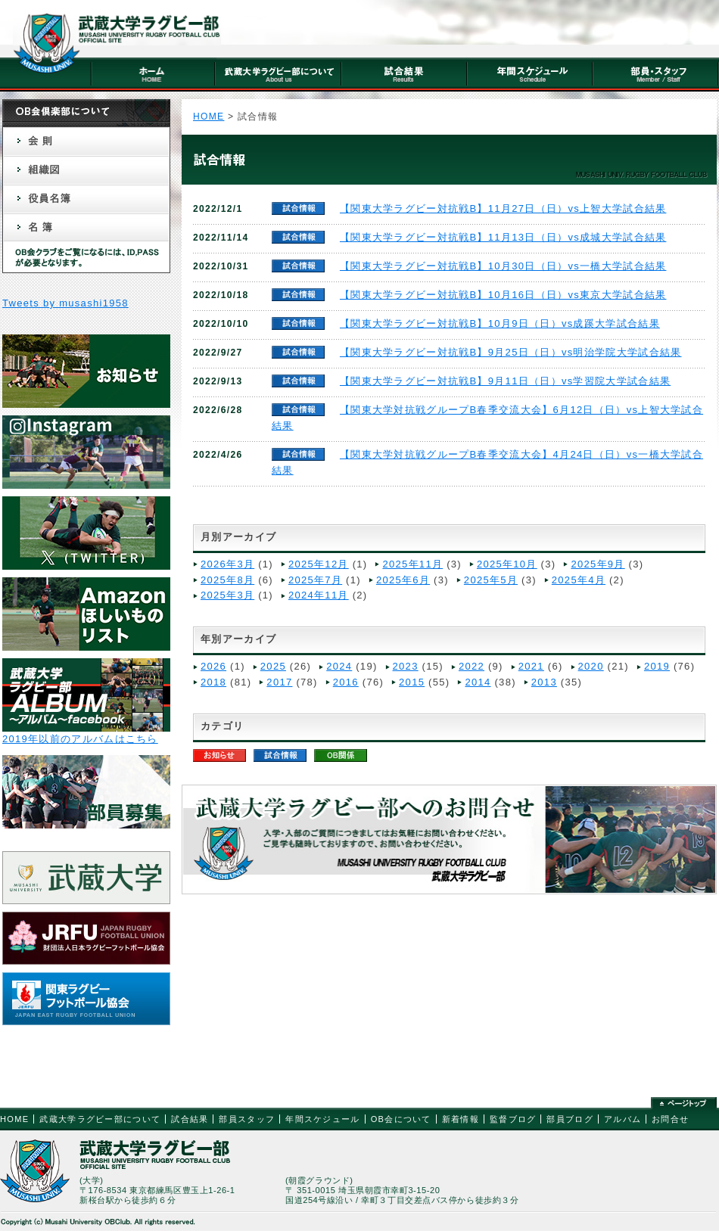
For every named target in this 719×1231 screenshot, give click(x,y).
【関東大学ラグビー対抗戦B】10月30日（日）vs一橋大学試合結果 (503, 266)
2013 (544, 682)
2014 (477, 682)
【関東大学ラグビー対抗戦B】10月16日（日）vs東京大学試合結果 (503, 294)
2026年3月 (227, 564)
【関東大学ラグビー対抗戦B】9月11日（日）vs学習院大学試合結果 (505, 381)
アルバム (622, 1119)
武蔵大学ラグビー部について (99, 1119)
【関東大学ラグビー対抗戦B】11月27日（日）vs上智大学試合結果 (503, 208)
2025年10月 (507, 564)
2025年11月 (412, 564)
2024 (339, 666)
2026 (213, 666)
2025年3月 (227, 595)
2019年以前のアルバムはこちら (80, 739)
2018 (213, 682)
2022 (471, 666)
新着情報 (460, 1119)
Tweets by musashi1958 (65, 303)
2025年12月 (318, 564)
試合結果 (189, 1119)
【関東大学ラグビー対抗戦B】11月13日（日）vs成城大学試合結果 (503, 237)
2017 (279, 682)
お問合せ (670, 1119)
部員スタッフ (247, 1119)
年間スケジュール (322, 1119)
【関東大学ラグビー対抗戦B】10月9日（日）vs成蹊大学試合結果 (500, 323)
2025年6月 (403, 580)
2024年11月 (318, 595)
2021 (531, 666)
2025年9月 (597, 564)
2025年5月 (491, 580)
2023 (406, 666)
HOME (208, 116)
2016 (346, 682)
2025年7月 (315, 580)
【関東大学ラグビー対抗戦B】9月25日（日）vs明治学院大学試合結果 (511, 352)
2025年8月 (227, 580)
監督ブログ (513, 1119)
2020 (591, 666)
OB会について (401, 1119)
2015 (412, 682)
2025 (273, 666)
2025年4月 (578, 580)
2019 (657, 666)
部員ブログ (569, 1119)
